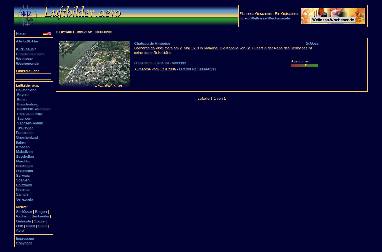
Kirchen (22, 216)
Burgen (41, 212)
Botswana (24, 185)
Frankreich (24, 133)
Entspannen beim (30, 54)
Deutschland (26, 90)
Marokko (23, 161)
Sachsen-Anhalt (30, 123)
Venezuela (24, 199)
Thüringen (25, 128)
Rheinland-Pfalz (30, 114)
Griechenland (27, 137)
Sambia (22, 194)
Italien (21, 142)
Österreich (24, 171)
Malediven (24, 152)
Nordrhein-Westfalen (33, 109)
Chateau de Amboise (152, 43)
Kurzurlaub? (26, 49)
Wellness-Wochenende (270, 18)
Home (21, 33)
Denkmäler (40, 216)
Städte (39, 221)
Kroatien (23, 147)
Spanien (22, 180)
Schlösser (24, 212)
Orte (19, 226)
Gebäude (23, 221)
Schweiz (23, 175)
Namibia (22, 190)
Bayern (22, 95)
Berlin (21, 100)
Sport (42, 226)
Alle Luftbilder (27, 41)
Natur (30, 226)
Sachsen (24, 118)
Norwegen (24, 166)
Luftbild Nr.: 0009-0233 (197, 69)
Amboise (179, 63)
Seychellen (25, 156)
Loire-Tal (162, 63)
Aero (20, 230)
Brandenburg (27, 104)
